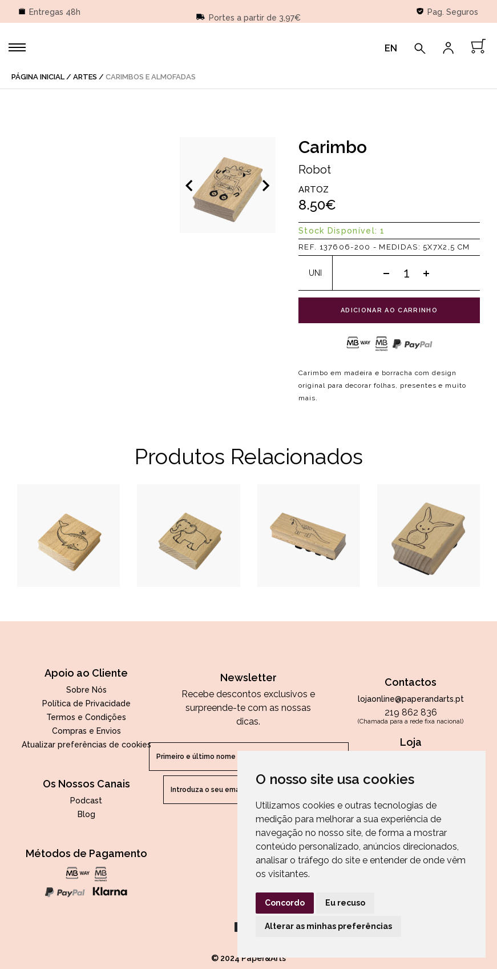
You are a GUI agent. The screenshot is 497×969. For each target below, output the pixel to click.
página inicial (37, 77)
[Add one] (426, 273)
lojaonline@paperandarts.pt (411, 698)
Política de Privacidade (86, 703)
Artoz (313, 189)
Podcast (86, 800)
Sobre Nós (86, 689)
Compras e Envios (86, 730)
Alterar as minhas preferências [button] (328, 926)
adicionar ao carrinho (389, 310)
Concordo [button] (285, 902)
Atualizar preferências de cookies (86, 744)
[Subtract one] (386, 273)
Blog (86, 814)
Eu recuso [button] (345, 902)
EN (391, 48)
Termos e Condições (86, 717)
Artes (85, 77)
